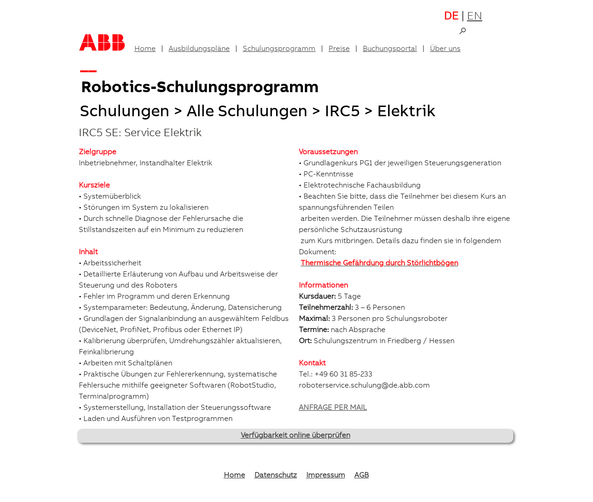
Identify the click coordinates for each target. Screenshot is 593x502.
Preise (339, 49)
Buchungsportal (390, 49)
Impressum (325, 475)
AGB (361, 475)
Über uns (445, 49)
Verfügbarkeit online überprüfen (295, 435)
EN (474, 17)
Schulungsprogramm (279, 49)
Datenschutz (275, 475)
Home (145, 49)
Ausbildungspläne (199, 49)
